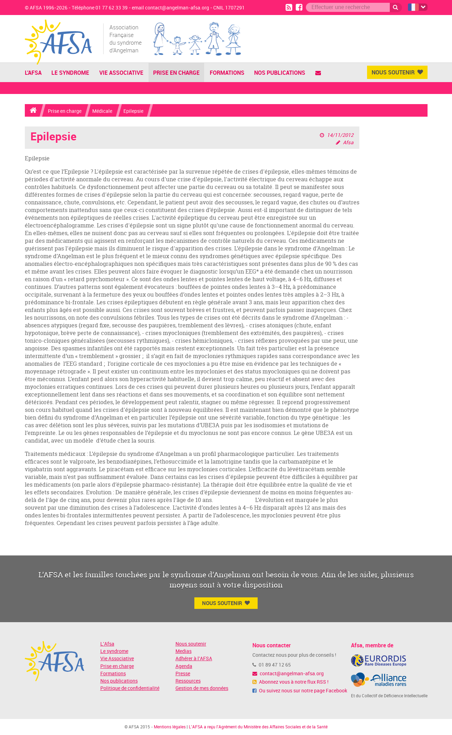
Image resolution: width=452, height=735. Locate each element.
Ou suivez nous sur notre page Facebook (299, 691)
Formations (227, 73)
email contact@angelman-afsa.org (170, 8)
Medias (183, 651)
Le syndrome (114, 651)
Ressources (188, 681)
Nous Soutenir (397, 72)
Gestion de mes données (201, 688)
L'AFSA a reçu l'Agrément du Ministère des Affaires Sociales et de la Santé (258, 727)
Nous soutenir (190, 644)
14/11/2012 (340, 135)
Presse (182, 674)
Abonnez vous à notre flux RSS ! (290, 682)
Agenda (183, 666)
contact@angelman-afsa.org (288, 674)
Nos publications (279, 73)
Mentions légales (170, 727)
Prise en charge (176, 73)
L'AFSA (33, 73)
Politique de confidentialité (129, 688)
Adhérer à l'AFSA (193, 659)
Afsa (348, 143)
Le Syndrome (70, 73)
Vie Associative (121, 73)
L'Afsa (107, 644)
